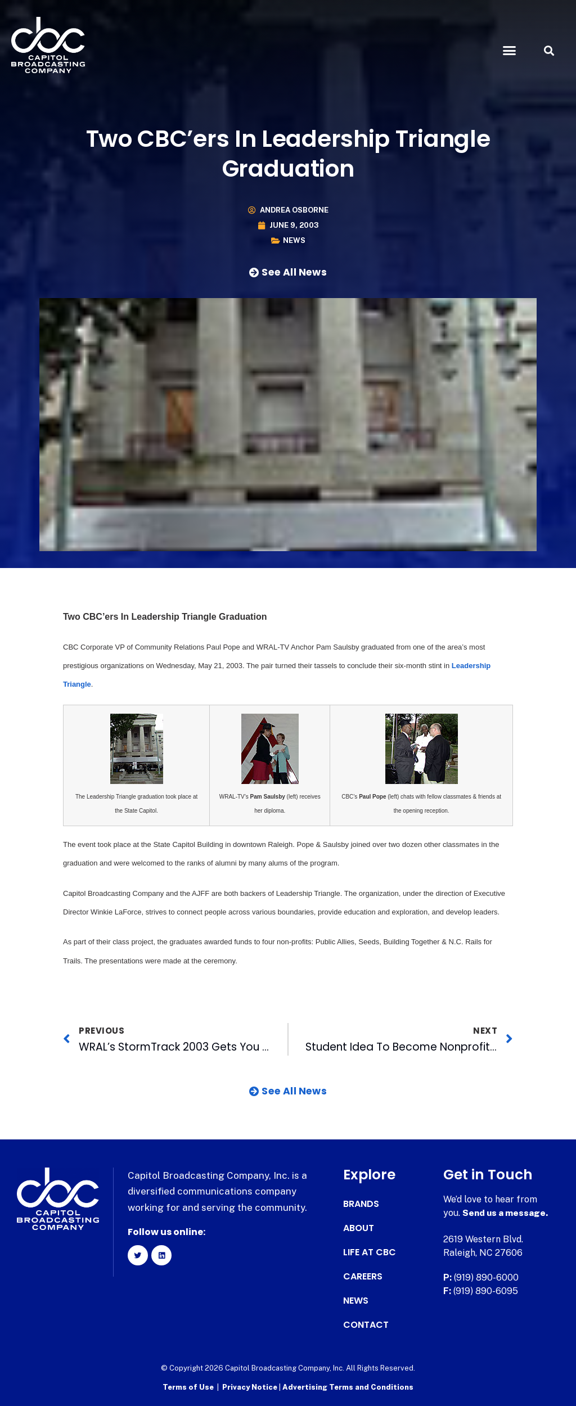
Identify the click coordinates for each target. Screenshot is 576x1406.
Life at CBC (369, 1252)
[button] (509, 50)
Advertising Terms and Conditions (347, 1386)
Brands (361, 1204)
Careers (362, 1276)
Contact (366, 1325)
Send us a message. (506, 1212)
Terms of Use (188, 1386)
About (358, 1228)
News (294, 240)
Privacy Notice (250, 1386)
